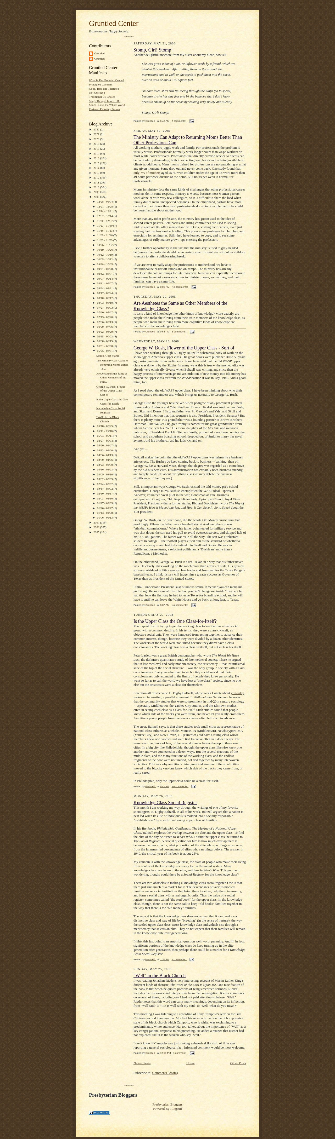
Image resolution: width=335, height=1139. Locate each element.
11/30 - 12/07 (105, 220)
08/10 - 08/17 (105, 298)
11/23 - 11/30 (105, 225)
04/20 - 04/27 (105, 445)
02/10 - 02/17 (105, 493)
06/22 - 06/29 (105, 331)
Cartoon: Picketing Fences (104, 109)
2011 (96, 182)
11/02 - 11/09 (105, 240)
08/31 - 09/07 (105, 283)
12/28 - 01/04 (105, 201)
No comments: (180, 286)
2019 (96, 143)
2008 (96, 196)
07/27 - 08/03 (105, 307)
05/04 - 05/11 (105, 435)
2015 (96, 163)
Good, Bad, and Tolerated (104, 88)
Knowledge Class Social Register (165, 802)
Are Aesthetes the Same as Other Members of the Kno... (111, 377)
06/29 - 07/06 (105, 326)
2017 (96, 153)
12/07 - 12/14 (105, 215)
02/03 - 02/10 (105, 498)
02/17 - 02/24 (105, 488)
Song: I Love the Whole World (107, 104)
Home (190, 1063)
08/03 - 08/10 (105, 302)
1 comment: (180, 1052)
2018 (96, 148)
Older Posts (238, 1063)
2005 (96, 532)
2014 (96, 167)
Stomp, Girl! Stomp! (108, 355)
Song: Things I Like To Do (104, 100)
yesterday (237, 693)
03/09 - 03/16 (105, 474)
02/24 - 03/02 (105, 484)
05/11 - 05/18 (105, 431)
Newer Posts (141, 1063)
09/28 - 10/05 (105, 264)
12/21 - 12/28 (105, 206)
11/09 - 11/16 (105, 235)
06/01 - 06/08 (105, 346)
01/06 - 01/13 (105, 517)
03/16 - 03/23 (105, 469)
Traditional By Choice (102, 96)
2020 (96, 139)
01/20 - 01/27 (105, 508)
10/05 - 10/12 (105, 259)
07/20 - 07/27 (105, 312)
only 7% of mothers (146, 173)
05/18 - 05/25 (105, 426)
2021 (96, 134)
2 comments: (179, 120)
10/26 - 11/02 (105, 244)
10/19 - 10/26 (105, 249)
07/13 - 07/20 (105, 317)
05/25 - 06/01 (105, 350)
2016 (96, 158)
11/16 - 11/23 (105, 230)
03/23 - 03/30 (105, 464)
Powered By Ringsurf (167, 1109)
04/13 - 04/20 (105, 450)
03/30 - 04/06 (105, 459)
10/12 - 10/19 (105, 254)
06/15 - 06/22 (105, 336)
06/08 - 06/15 (105, 341)
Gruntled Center (113, 23)
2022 (96, 129)
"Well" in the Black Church (159, 975)
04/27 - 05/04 (105, 440)
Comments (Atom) (165, 1073)
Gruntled (99, 53)
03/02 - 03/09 (105, 479)
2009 (96, 191)
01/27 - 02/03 (105, 503)
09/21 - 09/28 (105, 269)
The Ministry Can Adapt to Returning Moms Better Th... (112, 364)
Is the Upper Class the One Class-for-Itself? (175, 621)
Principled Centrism (101, 84)
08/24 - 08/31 (105, 288)
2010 (96, 187)
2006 (96, 527)
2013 (96, 172)
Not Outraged (97, 92)
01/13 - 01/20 (105, 512)
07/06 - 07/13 (105, 322)
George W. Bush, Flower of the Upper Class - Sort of (110, 390)
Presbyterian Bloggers (167, 1104)
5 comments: (179, 331)
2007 (96, 522)
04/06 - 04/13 (105, 455)
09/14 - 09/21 (105, 273)
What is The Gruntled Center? (106, 80)
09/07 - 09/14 (105, 278)
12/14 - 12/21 (105, 211)
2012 (96, 177)
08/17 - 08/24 (105, 293)
